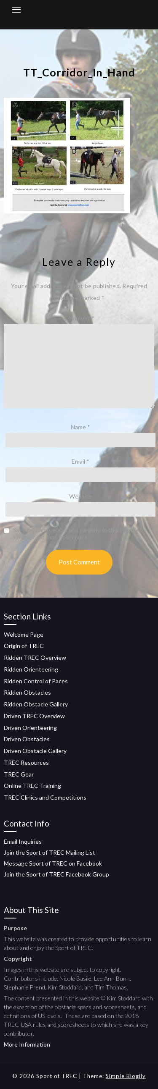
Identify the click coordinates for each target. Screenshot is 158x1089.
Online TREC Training (32, 785)
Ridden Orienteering (31, 669)
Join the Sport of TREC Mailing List (49, 852)
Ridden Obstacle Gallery (36, 704)
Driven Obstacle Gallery (35, 750)
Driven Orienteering (30, 727)
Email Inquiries (23, 841)
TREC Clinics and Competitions (45, 797)
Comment (79, 318)
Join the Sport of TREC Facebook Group (56, 874)
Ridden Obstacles (27, 692)
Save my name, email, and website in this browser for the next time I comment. (77, 534)
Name (80, 426)
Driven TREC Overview (34, 715)
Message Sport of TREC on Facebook (53, 863)
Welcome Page (23, 634)
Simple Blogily (126, 1076)
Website (80, 496)
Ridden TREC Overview (35, 657)
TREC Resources (26, 762)
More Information (27, 1044)
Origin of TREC (24, 645)
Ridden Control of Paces (36, 681)
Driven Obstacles (27, 739)
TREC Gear (19, 774)
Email (80, 461)
